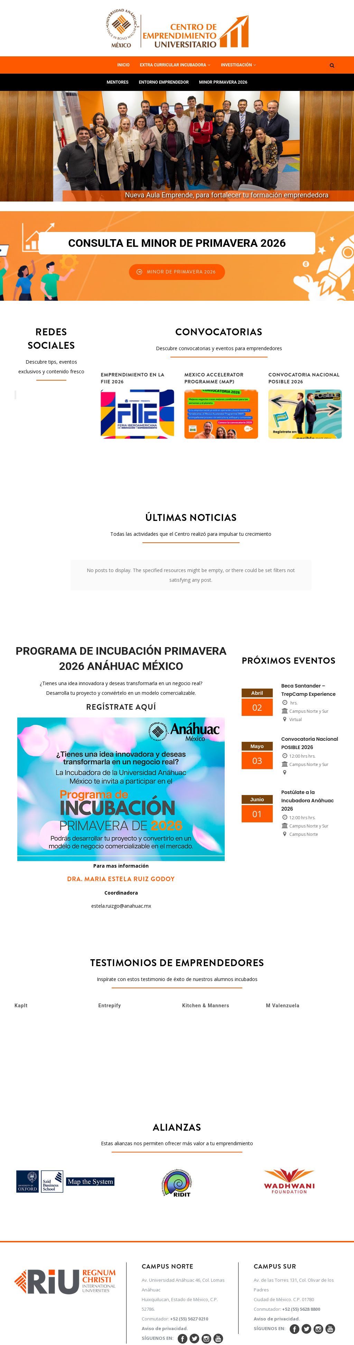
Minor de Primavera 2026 (181, 272)
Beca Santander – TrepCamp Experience (308, 645)
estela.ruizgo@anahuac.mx (121, 861)
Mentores (118, 82)
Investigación (238, 65)
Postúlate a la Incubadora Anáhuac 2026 (307, 756)
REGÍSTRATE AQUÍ (121, 662)
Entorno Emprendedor (164, 82)
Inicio (124, 65)
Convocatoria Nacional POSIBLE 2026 (309, 699)
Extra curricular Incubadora (175, 65)
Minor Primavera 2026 (223, 82)
